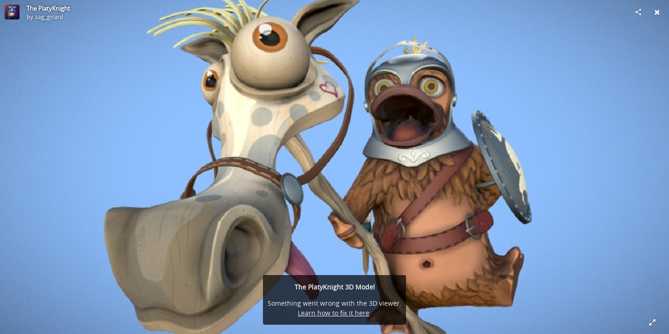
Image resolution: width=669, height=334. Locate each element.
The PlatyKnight (48, 8)
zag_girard (49, 17)
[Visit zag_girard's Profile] (12, 12)
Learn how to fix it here (333, 312)
